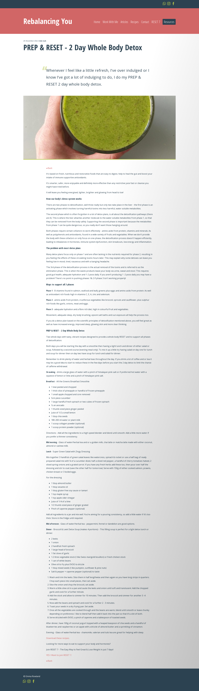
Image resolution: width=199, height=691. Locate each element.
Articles (124, 22)
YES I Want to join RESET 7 (58, 655)
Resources (169, 22)
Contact (145, 22)
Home (97, 22)
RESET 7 (156, 22)
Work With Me (110, 22)
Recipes (135, 22)
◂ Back (49, 168)
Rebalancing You (47, 21)
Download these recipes (57, 638)
